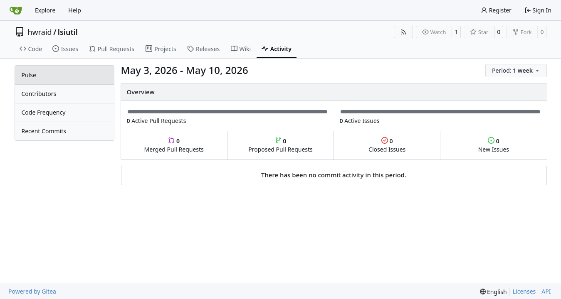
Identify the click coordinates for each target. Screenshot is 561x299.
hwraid (40, 32)
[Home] (15, 10)
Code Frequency (44, 112)
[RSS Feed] (403, 32)
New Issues (493, 145)
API (546, 291)
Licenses (524, 291)
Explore (45, 10)
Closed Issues (386, 145)
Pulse (29, 75)
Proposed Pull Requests (280, 145)
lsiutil (68, 32)
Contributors (39, 94)
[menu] (515, 70)
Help (74, 10)
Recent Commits (44, 131)
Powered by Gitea (32, 291)
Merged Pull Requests (174, 145)
